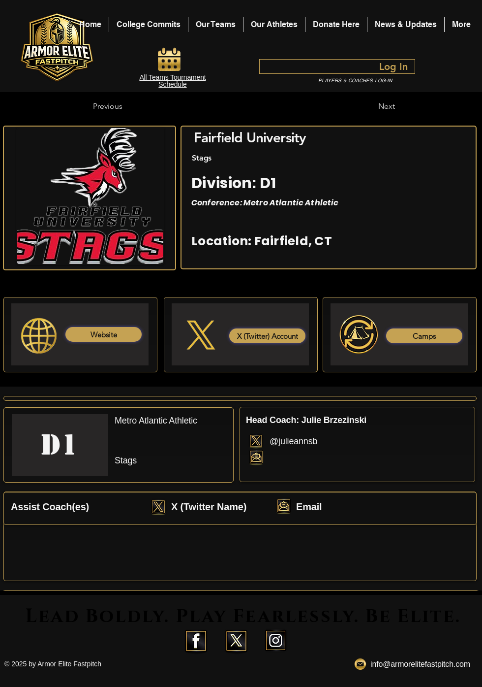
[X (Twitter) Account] (267, 335)
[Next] (370, 106)
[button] (274, 24)
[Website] (103, 334)
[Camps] (424, 335)
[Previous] (125, 106)
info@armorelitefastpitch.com (420, 664)
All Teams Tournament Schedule (172, 80)
